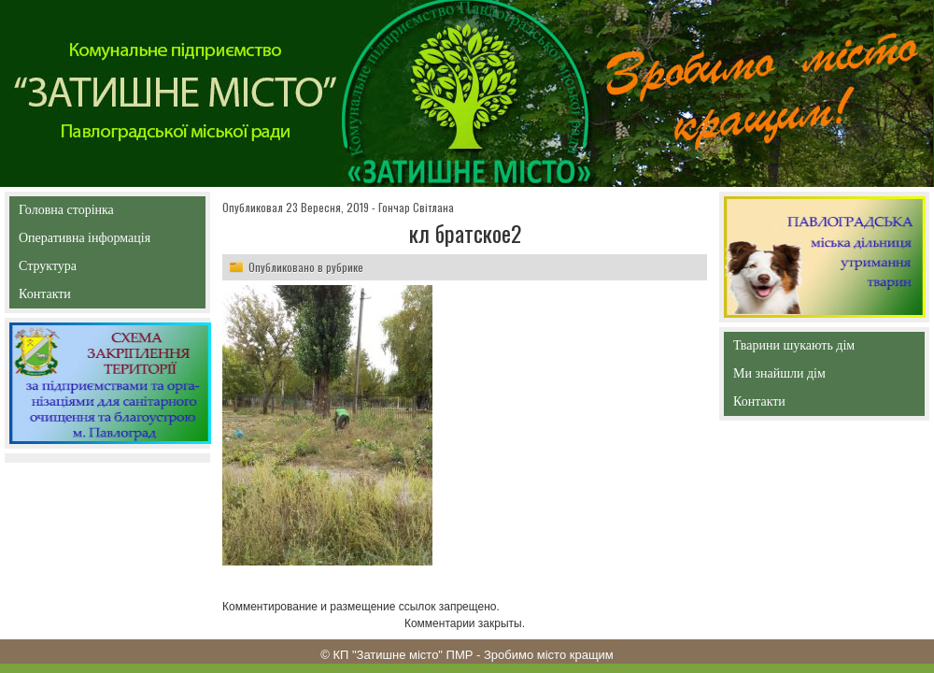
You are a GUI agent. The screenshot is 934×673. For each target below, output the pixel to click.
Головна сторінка (107, 210)
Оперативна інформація (84, 241)
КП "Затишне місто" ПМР (403, 655)
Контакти (87, 297)
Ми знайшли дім (818, 373)
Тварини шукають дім (798, 349)
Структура (81, 269)
